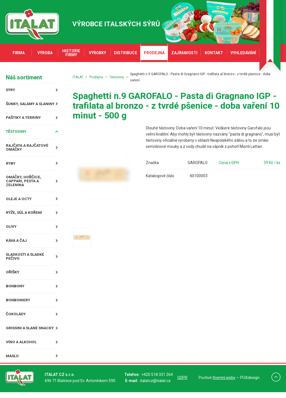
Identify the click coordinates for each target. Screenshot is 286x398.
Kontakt (214, 53)
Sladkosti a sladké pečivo (26, 261)
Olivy (11, 231)
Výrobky (97, 53)
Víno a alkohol (21, 347)
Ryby (10, 167)
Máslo (12, 362)
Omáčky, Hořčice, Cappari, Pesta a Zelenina (23, 185)
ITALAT (78, 77)
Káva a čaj (16, 245)
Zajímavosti (184, 53)
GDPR (182, 383)
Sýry (10, 89)
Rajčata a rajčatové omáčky (27, 152)
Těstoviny (16, 136)
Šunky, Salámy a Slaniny (22, 105)
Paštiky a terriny (24, 122)
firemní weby (224, 383)
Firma (19, 53)
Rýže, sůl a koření (24, 217)
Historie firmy (71, 53)
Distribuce (125, 53)
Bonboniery (18, 306)
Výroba (45, 53)
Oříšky (12, 277)
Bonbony (15, 292)
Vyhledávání (243, 53)
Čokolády (16, 320)
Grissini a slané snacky (30, 333)
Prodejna (154, 53)
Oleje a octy (19, 203)
